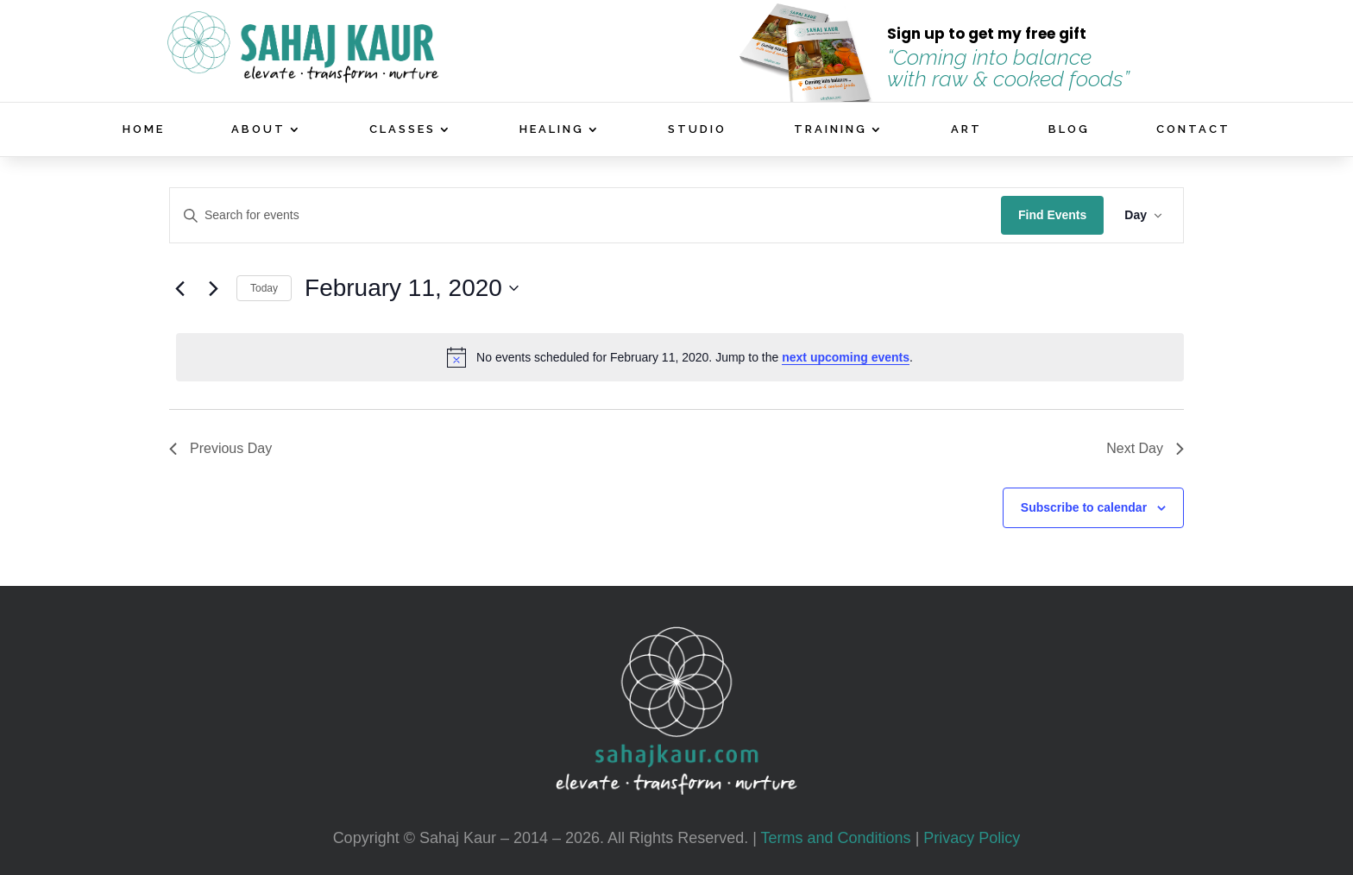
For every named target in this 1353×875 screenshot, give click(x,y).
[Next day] (213, 288)
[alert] (680, 357)
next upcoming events (845, 357)
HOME (144, 129)
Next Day (1145, 448)
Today (264, 288)
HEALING (551, 129)
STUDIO (697, 129)
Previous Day (220, 448)
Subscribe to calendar (1084, 507)
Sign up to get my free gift (986, 33)
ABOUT (258, 129)
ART (966, 129)
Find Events (1052, 215)
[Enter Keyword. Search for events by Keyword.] (585, 215)
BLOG (1069, 129)
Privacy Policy (971, 838)
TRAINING (830, 129)
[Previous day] (179, 288)
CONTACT (1193, 129)
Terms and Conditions (836, 838)
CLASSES (402, 129)
